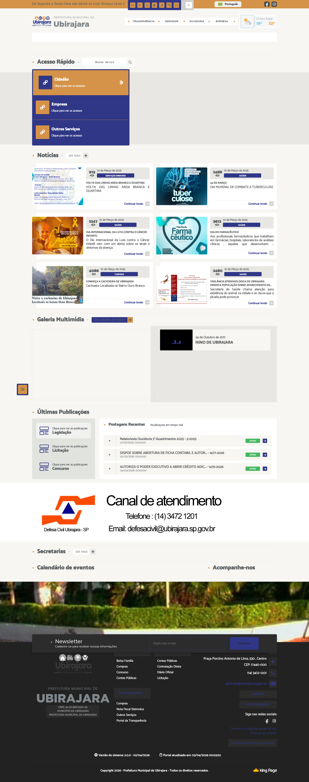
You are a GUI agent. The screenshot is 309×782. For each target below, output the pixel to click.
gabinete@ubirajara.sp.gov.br (246, 684)
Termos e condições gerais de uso (253, 728)
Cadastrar (244, 643)
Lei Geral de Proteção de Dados (252, 743)
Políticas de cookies (263, 733)
